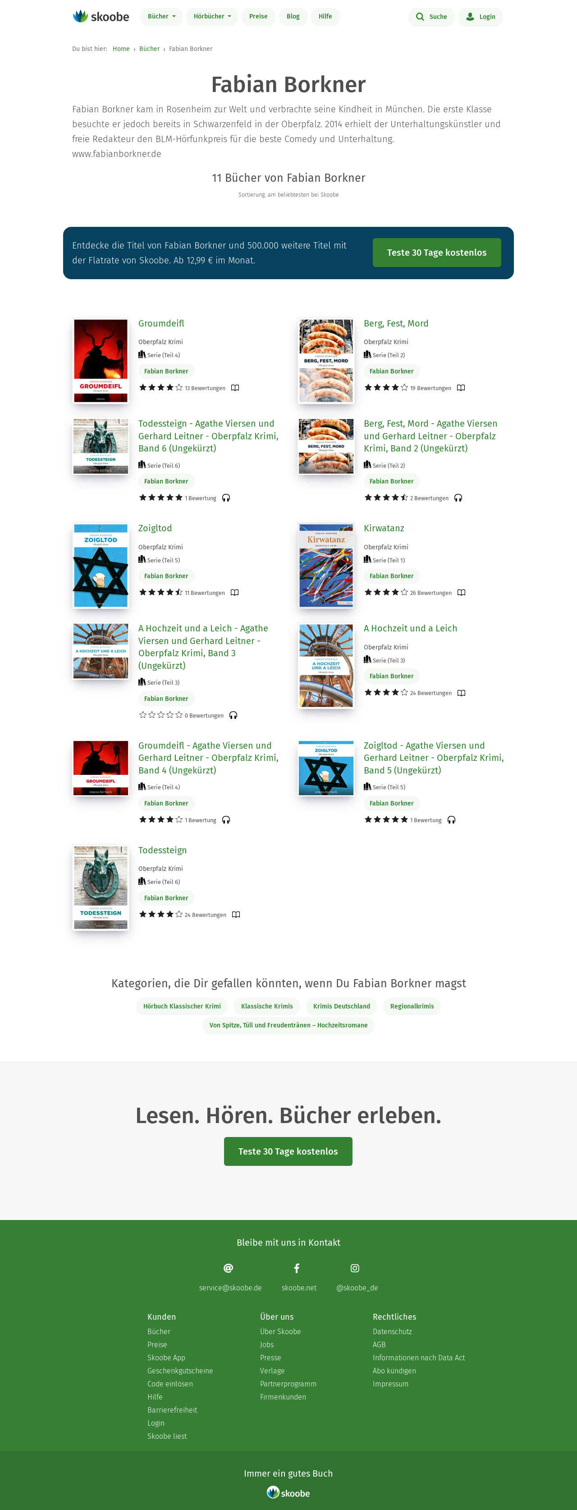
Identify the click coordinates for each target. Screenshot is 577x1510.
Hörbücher (210, 16)
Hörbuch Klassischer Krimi (182, 1006)
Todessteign (162, 850)
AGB (379, 1344)
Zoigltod (155, 528)
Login (480, 16)
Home (121, 49)
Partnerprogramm (288, 1384)
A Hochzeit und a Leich (411, 628)
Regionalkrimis (412, 1006)
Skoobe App (166, 1357)
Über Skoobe (280, 1331)
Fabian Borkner (166, 371)
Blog (293, 16)
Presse (270, 1357)
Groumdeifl (161, 323)
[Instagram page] (357, 1277)
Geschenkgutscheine (180, 1371)
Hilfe (325, 16)
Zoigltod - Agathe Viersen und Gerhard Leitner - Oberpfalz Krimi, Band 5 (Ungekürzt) (434, 758)
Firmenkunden (283, 1397)
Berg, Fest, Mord (396, 323)
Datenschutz (392, 1331)
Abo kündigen (394, 1371)
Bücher (159, 16)
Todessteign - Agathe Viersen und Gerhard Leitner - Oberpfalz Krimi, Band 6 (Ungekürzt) (208, 436)
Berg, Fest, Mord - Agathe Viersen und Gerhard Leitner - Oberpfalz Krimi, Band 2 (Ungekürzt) (431, 436)
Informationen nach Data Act (419, 1357)
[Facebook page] (299, 1277)
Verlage (272, 1371)
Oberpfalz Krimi (160, 342)
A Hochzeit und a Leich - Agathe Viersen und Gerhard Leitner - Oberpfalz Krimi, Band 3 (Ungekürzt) (203, 647)
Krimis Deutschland (341, 1006)
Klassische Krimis (267, 1006)
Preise (258, 16)
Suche (431, 16)
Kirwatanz (384, 528)
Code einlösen (170, 1384)
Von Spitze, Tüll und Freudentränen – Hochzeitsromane (289, 1025)
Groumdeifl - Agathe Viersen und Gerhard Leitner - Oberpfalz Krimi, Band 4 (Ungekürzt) (208, 758)
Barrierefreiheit (172, 1410)
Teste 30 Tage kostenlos (437, 252)
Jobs (267, 1344)
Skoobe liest (167, 1436)
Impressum (391, 1384)
